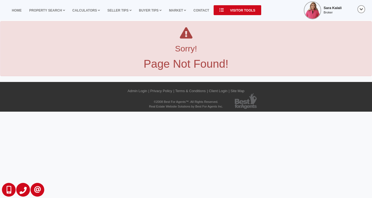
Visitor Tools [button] (237, 10)
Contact (201, 10)
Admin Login (137, 91)
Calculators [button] (86, 10)
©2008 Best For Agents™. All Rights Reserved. (186, 101)
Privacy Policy (161, 91)
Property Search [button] (47, 10)
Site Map (237, 91)
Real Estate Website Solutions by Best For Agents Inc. (186, 106)
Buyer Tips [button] (150, 10)
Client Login (218, 91)
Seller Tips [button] (119, 10)
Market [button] (177, 10)
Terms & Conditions (190, 91)
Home (17, 10)
